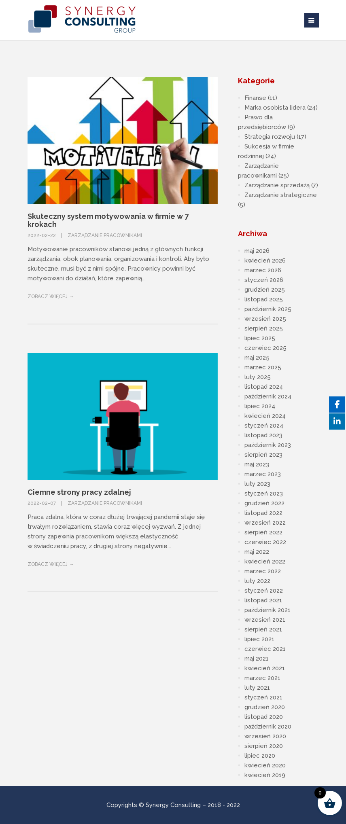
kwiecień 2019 (264, 775)
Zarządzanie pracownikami (105, 235)
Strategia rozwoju (269, 136)
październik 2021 (267, 610)
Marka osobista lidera (275, 107)
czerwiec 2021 (265, 648)
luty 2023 (257, 483)
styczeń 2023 (263, 493)
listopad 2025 (263, 299)
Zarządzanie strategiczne (280, 195)
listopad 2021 (263, 600)
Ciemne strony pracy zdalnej (79, 492)
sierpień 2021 (263, 629)
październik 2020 (267, 726)
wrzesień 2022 (265, 522)
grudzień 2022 (264, 503)
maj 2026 (257, 250)
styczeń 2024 (263, 425)
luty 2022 (257, 581)
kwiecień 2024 (265, 415)
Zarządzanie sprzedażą (277, 185)
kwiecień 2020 (265, 765)
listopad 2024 (263, 386)
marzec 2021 (262, 678)
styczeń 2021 (263, 697)
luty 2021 (257, 687)
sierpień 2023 (263, 454)
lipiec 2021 (259, 639)
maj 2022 (256, 551)
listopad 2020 (263, 716)
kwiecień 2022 (264, 561)
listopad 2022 (263, 513)
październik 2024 (267, 396)
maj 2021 (256, 658)
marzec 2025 (262, 367)
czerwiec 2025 (265, 348)
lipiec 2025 (259, 338)
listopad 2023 (263, 435)
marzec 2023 (262, 474)
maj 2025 (257, 357)
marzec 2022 (262, 571)
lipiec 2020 (259, 755)
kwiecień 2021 (264, 668)
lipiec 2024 (259, 406)
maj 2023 (256, 464)
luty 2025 (257, 377)
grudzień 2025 (264, 289)
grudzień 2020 (264, 707)
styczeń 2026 (263, 280)
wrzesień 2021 (264, 619)
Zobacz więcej (48, 296)
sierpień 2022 (263, 532)
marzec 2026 (262, 270)
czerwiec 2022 (265, 542)
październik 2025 (267, 309)
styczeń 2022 (263, 590)
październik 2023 (267, 445)
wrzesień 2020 (265, 736)
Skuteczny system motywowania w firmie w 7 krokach (108, 220)
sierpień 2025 (263, 328)
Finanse (255, 98)
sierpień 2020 (263, 746)
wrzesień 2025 (265, 318)
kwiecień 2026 (265, 260)
